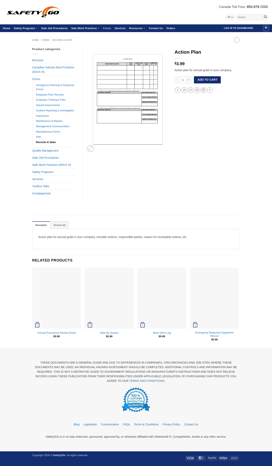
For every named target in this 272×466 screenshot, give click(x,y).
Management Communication (52, 126)
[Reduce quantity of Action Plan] (177, 79)
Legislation (90, 424)
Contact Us (156, 28)
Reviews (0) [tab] (61, 225)
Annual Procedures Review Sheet (56, 333)
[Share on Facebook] (178, 90)
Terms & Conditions (146, 424)
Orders (170, 28)
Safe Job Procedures (54, 28)
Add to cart (207, 79)
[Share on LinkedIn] (203, 90)
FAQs (126, 424)
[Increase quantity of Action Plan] (188, 79)
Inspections (42, 115)
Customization (110, 424)
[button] (266, 28)
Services (120, 28)
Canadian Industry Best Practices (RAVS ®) (53, 70)
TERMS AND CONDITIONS (146, 381)
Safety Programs (26, 28)
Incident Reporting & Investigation (55, 110)
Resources (137, 28)
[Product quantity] (182, 79)
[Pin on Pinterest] (197, 90)
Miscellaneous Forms (48, 131)
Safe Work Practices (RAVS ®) (51, 164)
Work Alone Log (162, 333)
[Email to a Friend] (191, 90)
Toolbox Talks (40, 186)
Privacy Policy (171, 424)
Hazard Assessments (48, 105)
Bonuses (37, 60)
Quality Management (45, 150)
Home (6, 28)
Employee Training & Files (51, 99)
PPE (38, 137)
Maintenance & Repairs (49, 120)
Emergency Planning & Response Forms (55, 87)
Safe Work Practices (85, 28)
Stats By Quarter (109, 333)
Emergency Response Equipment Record (214, 334)
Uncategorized (41, 193)
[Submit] (265, 17)
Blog (76, 424)
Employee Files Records (50, 94)
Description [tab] (41, 225)
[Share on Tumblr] (210, 90)
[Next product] (236, 40)
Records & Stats (62, 40)
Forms (107, 28)
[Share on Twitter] (184, 90)
